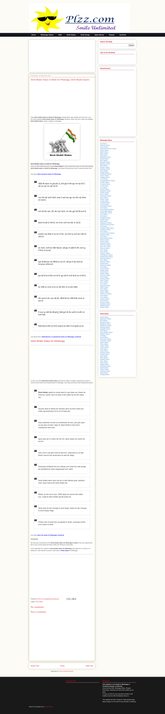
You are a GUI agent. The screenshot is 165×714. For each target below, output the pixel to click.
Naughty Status (105, 243)
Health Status (104, 219)
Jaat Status (103, 349)
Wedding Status (105, 304)
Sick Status (103, 289)
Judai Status (104, 351)
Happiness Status (106, 223)
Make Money (99, 35)
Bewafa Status (105, 322)
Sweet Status (104, 292)
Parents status (105, 248)
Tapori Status (104, 369)
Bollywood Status (105, 325)
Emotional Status (105, 196)
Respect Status (105, 262)
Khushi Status (104, 354)
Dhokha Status (105, 334)
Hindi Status (71, 35)
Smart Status (104, 290)
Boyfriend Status (105, 157)
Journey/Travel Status (107, 233)
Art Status (103, 143)
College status (104, 177)
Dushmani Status (105, 339)
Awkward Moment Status (108, 148)
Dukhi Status (104, 342)
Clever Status (104, 175)
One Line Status (105, 246)
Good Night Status (106, 211)
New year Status (105, 245)
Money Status (104, 240)
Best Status (104, 160)
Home (33, 35)
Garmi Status (104, 347)
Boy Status (103, 155)
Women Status (105, 302)
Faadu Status (104, 346)
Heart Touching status (107, 224)
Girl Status (103, 216)
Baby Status (104, 154)
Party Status (104, 251)
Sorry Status (104, 282)
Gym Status (104, 214)
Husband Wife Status (107, 228)
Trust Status (104, 297)
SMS (60, 35)
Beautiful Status (105, 162)
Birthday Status (105, 164)
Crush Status (104, 186)
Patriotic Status (105, 253)
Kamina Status (105, 352)
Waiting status (104, 305)
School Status (104, 268)
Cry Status (103, 187)
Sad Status (103, 267)
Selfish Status (104, 273)
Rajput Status (104, 364)
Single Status (104, 270)
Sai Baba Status (105, 366)
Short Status (104, 277)
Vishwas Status (105, 371)
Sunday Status (105, 278)
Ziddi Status (104, 373)
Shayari (112, 35)
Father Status (104, 199)
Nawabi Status (105, 359)
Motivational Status (106, 238)
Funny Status (104, 204)
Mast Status (104, 357)
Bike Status (104, 165)
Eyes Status (104, 197)
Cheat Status (104, 172)
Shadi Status (104, 368)
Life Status (103, 236)
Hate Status (104, 221)
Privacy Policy (48, 706)
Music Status (104, 241)
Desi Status (104, 330)
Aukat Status (104, 317)
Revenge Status (105, 258)
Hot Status (103, 226)
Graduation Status (106, 213)
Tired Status (104, 295)
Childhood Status (105, 174)
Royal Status (104, 263)
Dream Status (104, 192)
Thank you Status (106, 294)
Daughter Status (105, 191)
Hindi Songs (85, 35)
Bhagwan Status (105, 324)
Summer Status (105, 285)
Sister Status (104, 280)
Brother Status (105, 167)
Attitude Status (105, 145)
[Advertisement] (62, 55)
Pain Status (104, 250)
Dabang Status (105, 327)
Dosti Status (104, 337)
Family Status (104, 201)
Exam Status (104, 194)
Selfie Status (104, 287)
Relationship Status (106, 257)
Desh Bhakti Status (106, 332)
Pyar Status (104, 361)
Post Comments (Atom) (66, 671)
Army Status (104, 147)
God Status (103, 208)
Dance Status (104, 189)
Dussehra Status (105, 341)
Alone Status (104, 152)
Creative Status (105, 184)
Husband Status (105, 230)
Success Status (105, 275)
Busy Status (104, 170)
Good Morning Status (107, 209)
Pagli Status (104, 363)
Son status (103, 284)
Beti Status (103, 320)
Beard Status (104, 159)
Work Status (104, 300)
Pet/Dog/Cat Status (106, 255)
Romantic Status (105, 265)
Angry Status (104, 150)
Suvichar (122, 35)
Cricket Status (104, 182)
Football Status (105, 203)
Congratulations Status (107, 181)
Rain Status (104, 260)
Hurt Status (103, 231)
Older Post (89, 666)
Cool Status (104, 179)
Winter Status (104, 307)
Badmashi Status (105, 319)
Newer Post (35, 666)
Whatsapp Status (47, 35)
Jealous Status (105, 235)
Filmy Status (104, 344)
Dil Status (103, 336)
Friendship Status (106, 206)
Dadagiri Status (105, 329)
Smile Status (104, 272)
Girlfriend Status (105, 218)
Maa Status (104, 356)
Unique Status (104, 299)
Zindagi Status (105, 374)
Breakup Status (105, 169)
